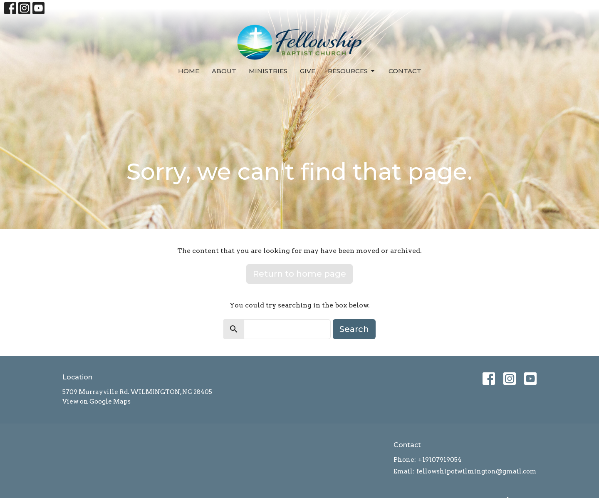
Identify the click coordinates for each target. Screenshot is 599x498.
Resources (352, 71)
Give (307, 71)
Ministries (268, 71)
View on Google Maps (96, 401)
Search (354, 329)
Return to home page (299, 274)
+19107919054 (440, 459)
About (224, 71)
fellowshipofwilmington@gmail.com (476, 471)
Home (188, 71)
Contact (405, 71)
